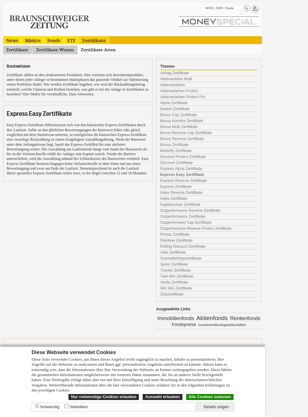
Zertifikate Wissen (55, 50)
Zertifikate (94, 40)
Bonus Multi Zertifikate (179, 127)
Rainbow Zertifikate (176, 240)
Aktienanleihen (172, 85)
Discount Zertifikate (176, 163)
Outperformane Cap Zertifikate (185, 222)
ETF (71, 40)
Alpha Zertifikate (174, 103)
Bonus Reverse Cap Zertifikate (186, 133)
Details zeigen (216, 406)
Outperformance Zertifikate (182, 216)
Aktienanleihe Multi (176, 79)
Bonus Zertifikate (174, 145)
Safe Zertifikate (173, 252)
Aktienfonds (212, 318)
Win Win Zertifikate (176, 288)
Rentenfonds (245, 318)
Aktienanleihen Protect (179, 91)
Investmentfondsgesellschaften (222, 325)
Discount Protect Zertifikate (183, 157)
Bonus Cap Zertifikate (178, 115)
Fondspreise (184, 324)
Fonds (54, 40)
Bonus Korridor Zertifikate (181, 121)
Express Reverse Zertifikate (183, 180)
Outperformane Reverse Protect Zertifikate (196, 228)
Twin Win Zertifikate (176, 276)
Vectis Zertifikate (174, 282)
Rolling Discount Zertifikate (182, 246)
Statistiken (78, 406)
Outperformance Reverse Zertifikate (190, 210)
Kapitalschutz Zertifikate (180, 204)
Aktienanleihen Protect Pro (182, 97)
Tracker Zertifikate (175, 270)
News (12, 40)
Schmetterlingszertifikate (181, 258)
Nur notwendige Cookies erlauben (103, 396)
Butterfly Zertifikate (176, 151)
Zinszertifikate (172, 294)
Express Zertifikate (176, 186)
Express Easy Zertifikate (182, 174)
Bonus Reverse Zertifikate (182, 139)
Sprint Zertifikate (174, 264)
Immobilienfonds (175, 318)
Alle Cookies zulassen (210, 396)
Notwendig (49, 406)
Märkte (33, 40)
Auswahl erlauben (162, 396)
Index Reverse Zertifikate (181, 192)
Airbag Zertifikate (174, 73)
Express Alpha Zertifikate (181, 168)
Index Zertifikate (173, 198)
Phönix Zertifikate (175, 234)
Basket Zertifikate (175, 109)
